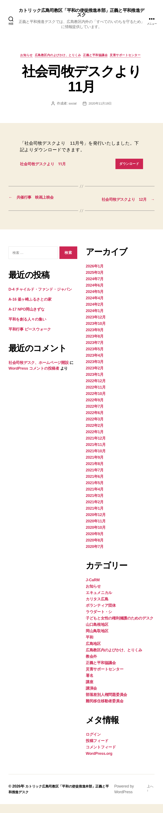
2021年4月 (95, 498)
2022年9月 (95, 409)
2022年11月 (96, 396)
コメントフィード (101, 756)
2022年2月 (95, 434)
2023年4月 (95, 364)
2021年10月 (96, 460)
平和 (89, 646)
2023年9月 (95, 339)
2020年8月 (95, 549)
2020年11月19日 (100, 106)
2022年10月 (96, 402)
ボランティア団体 (101, 614)
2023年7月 (95, 351)
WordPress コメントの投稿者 (33, 377)
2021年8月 (95, 473)
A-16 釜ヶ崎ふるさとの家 (29, 308)
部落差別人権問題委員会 (106, 703)
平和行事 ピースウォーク (31, 338)
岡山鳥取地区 (97, 640)
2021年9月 (95, 466)
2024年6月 (95, 294)
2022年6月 (95, 422)
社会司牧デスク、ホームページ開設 (38, 371)
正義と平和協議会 (98, 57)
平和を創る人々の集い (27, 328)
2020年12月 (96, 524)
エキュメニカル (99, 601)
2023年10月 (96, 332)
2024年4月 (95, 307)
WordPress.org (99, 762)
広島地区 (93, 652)
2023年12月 (96, 326)
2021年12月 (96, 447)
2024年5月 (95, 300)
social (72, 106)
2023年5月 (95, 358)
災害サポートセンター (132, 57)
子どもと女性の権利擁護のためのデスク (119, 627)
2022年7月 (95, 415)
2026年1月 (95, 275)
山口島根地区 (97, 633)
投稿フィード (97, 750)
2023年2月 (95, 377)
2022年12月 (96, 390)
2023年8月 (95, 345)
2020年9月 (95, 543)
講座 (89, 691)
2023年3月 (95, 371)
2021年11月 (96, 453)
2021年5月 (95, 492)
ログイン (93, 743)
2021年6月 (95, 485)
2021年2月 (95, 511)
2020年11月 (96, 530)
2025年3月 (95, 281)
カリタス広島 (97, 608)
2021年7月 (95, 479)
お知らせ (20, 57)
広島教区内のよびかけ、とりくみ (56, 57)
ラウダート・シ (99, 621)
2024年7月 (95, 288)
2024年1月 (95, 320)
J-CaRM (93, 589)
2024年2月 (95, 313)
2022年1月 (95, 441)
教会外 (91, 665)
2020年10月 (96, 536)
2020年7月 (95, 555)
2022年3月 (95, 428)
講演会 (91, 697)
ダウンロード (129, 166)
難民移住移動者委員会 (104, 710)
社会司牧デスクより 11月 (47, 166)
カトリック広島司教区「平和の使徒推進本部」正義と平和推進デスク (81, 13)
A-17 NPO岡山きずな (26, 318)
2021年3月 (95, 504)
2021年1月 (95, 517)
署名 (89, 684)
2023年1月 (95, 383)
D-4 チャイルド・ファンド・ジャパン (40, 298)
